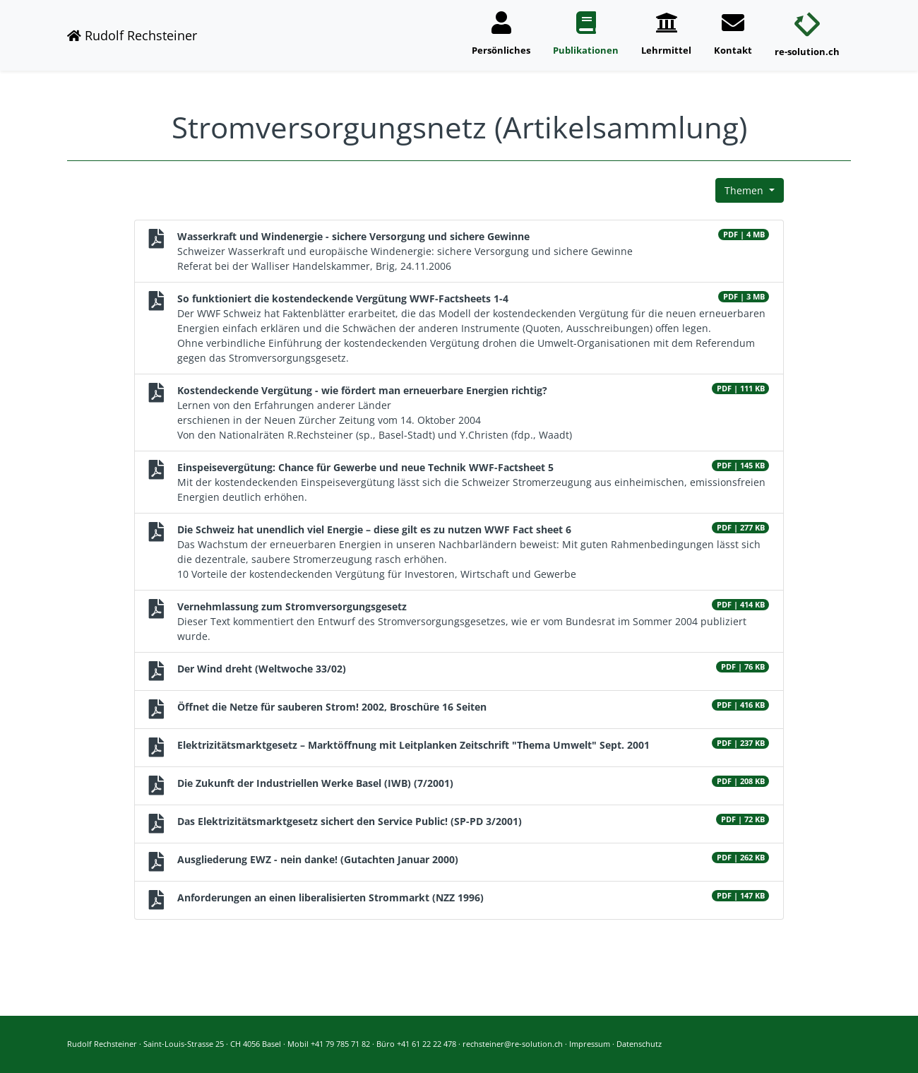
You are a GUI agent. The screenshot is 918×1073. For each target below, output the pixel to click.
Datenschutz (639, 1043)
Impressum (589, 1043)
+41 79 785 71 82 (340, 1043)
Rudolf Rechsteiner (132, 35)
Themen (745, 190)
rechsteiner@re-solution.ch (513, 1043)
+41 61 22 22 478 (426, 1043)
